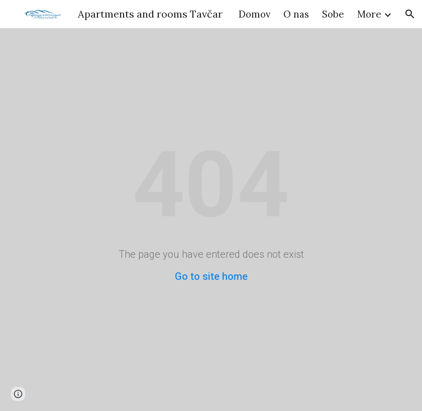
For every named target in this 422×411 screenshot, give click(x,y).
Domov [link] (254, 14)
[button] (410, 14)
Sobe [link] (333, 14)
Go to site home (211, 276)
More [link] (369, 14)
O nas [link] (296, 14)
